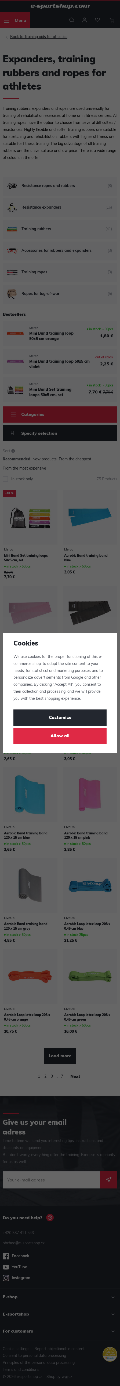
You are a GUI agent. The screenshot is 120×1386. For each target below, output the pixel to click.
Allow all (60, 736)
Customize (60, 718)
